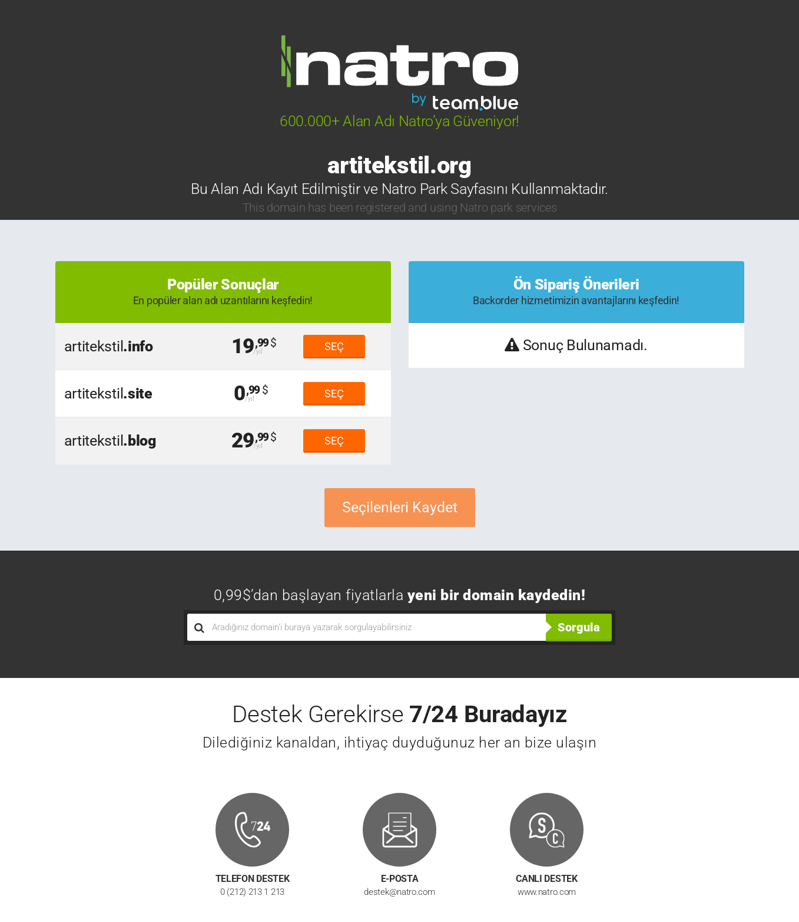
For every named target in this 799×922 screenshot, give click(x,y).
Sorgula (579, 627)
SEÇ (334, 346)
